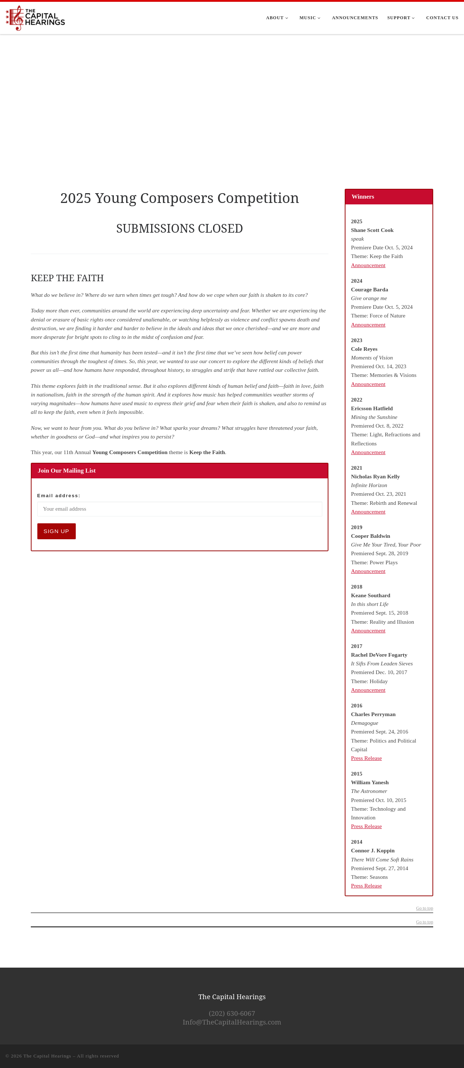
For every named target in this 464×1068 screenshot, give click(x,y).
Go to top (424, 908)
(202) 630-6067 (232, 1013)
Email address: (59, 495)
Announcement (368, 265)
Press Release (366, 758)
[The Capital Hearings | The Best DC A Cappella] (35, 16)
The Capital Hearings (47, 1056)
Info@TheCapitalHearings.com (232, 1021)
